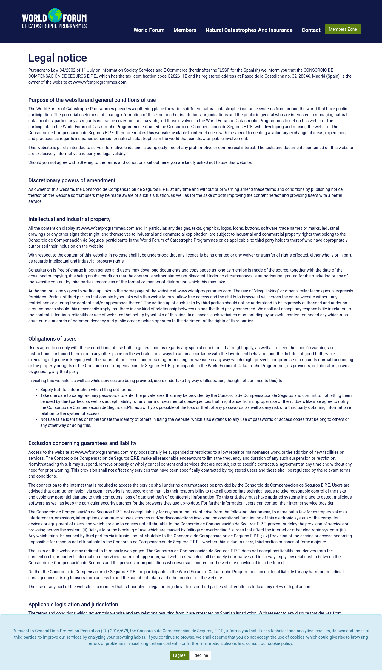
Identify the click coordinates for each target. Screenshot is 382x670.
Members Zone (343, 29)
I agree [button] (179, 655)
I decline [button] (200, 655)
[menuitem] (149, 30)
